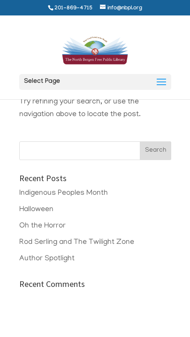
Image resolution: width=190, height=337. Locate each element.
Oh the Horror (42, 226)
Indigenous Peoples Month (63, 193)
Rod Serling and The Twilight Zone (76, 242)
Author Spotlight (47, 259)
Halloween (36, 209)
